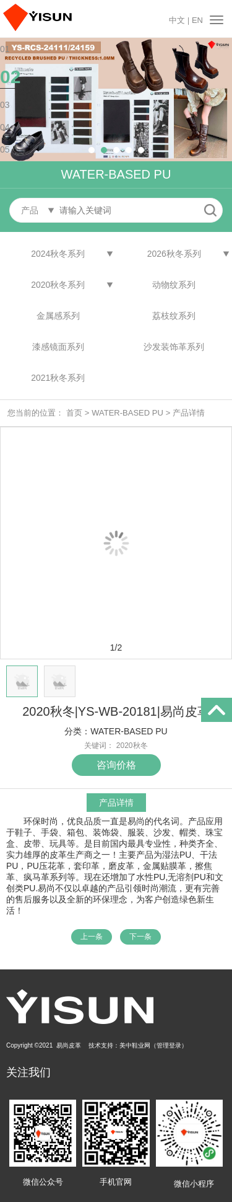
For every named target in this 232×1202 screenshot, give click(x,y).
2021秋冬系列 (58, 378)
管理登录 (169, 1045)
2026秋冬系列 (174, 254)
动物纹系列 (173, 285)
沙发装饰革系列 (174, 347)
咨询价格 (116, 765)
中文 (177, 20)
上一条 (91, 936)
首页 (74, 412)
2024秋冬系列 (58, 254)
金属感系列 (58, 316)
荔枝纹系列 (173, 316)
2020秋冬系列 (58, 285)
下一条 (140, 936)
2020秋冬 (132, 745)
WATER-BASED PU (127, 412)
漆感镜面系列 (58, 347)
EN (197, 20)
